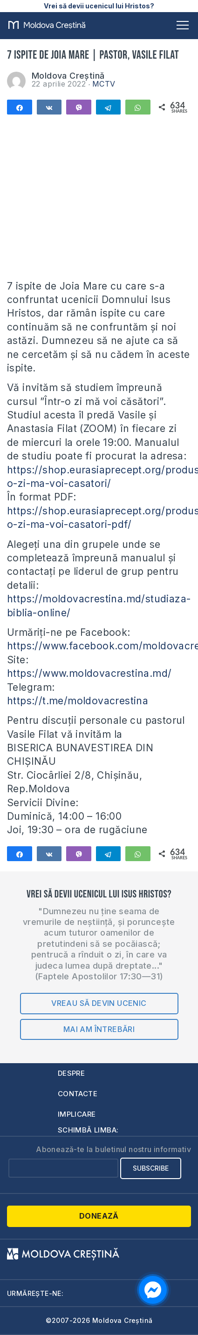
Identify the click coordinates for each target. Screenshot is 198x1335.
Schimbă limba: (88, 1130)
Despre (71, 1073)
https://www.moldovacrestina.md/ (89, 673)
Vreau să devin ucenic (98, 1003)
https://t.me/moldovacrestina (77, 701)
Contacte (77, 1093)
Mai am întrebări (99, 1029)
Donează (99, 1215)
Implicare (77, 1114)
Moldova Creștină (68, 76)
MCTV (104, 83)
